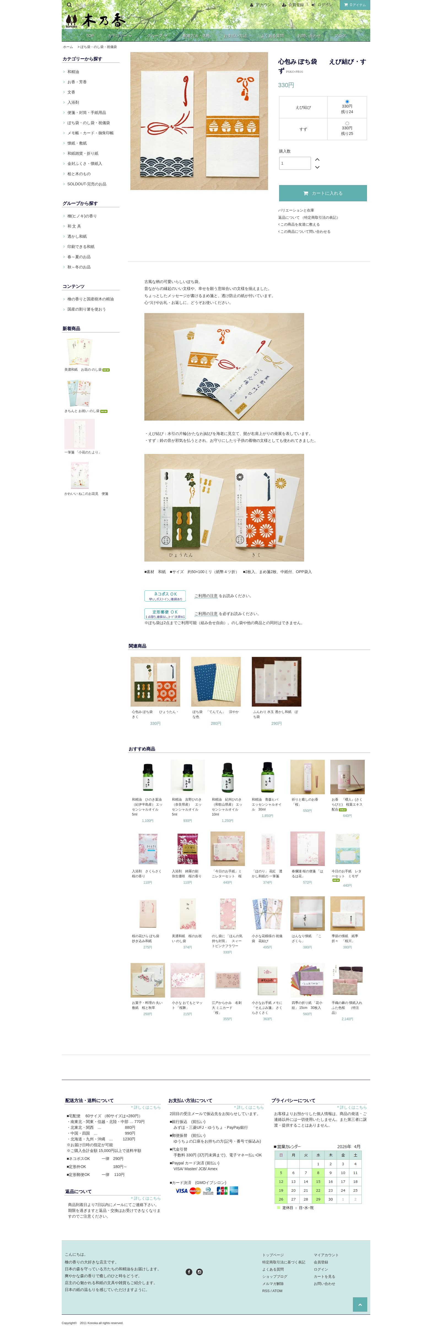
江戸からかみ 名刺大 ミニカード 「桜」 (227, 1008)
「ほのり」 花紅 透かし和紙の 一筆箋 (267, 873)
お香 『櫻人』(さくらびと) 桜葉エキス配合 (347, 804)
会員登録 (296, 4)
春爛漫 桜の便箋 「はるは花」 (307, 873)
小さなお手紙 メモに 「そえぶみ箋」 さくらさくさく (267, 1008)
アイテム (354, 4)
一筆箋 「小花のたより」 (83, 452)
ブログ (340, 35)
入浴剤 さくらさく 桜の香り (148, 873)
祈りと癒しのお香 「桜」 (307, 802)
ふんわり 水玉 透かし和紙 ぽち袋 (275, 714)
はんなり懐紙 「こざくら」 (307, 938)
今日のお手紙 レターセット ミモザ (346, 875)
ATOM (277, 1291)
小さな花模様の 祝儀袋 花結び (267, 938)
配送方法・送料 (196, 35)
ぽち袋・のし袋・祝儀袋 (98, 47)
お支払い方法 (235, 35)
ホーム (68, 47)
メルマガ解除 (273, 1284)
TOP (90, 35)
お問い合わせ (309, 35)
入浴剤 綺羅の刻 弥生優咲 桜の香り (187, 873)
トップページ (273, 1255)
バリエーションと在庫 (296, 210)
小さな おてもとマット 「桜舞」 (187, 1005)
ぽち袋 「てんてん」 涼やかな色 (216, 714)
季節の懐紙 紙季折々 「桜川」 (345, 938)
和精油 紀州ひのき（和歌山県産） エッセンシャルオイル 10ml (227, 807)
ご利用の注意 (206, 596)
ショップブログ (274, 1276)
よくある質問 (272, 35)
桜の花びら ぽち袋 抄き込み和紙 (147, 938)
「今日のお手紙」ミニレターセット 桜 (227, 873)
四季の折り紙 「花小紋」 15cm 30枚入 (307, 1005)
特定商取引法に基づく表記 (283, 1262)
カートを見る (324, 1276)
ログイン (325, 4)
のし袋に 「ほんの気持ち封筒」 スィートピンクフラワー (227, 941)
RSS (266, 1291)
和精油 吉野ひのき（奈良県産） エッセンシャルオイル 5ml (187, 807)
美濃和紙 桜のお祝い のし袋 (187, 938)
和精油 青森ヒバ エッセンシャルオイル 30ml (267, 804)
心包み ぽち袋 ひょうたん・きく (155, 714)
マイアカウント (326, 1255)
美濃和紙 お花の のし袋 (87, 369)
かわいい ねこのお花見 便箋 (86, 494)
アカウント (265, 4)
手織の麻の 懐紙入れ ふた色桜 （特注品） (348, 1008)
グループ (158, 35)
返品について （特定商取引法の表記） (309, 217)
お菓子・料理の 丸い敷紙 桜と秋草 (147, 1005)
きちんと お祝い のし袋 (86, 411)
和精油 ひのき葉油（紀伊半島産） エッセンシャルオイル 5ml (147, 807)
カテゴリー (121, 35)
